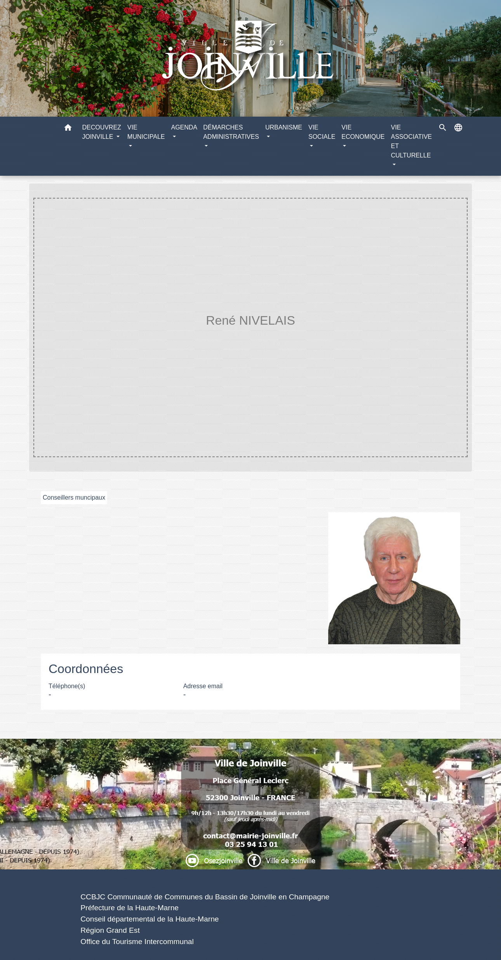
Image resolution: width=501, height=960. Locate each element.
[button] (68, 129)
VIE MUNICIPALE (203, 336)
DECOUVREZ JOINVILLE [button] (101, 132)
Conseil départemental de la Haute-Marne (149, 919)
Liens (205, 878)
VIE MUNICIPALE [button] (146, 132)
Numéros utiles (250, 752)
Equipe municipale (269, 336)
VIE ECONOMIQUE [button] (362, 132)
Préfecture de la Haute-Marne (129, 908)
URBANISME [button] (283, 127)
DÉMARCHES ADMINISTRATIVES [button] (231, 132)
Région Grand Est (110, 930)
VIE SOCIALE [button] (321, 132)
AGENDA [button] (184, 127)
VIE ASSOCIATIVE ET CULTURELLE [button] (411, 141)
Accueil (156, 336)
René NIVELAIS (331, 336)
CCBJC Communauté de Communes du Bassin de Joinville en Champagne (204, 897)
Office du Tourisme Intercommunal (137, 941)
